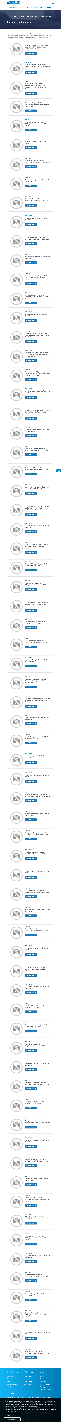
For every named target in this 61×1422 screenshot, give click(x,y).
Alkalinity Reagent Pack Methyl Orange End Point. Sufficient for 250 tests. (37, 66)
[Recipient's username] (16, 7)
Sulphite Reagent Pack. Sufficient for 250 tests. (37, 1333)
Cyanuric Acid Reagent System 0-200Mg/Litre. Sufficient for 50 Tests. (36, 546)
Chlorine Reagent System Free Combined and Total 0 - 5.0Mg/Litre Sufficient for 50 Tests (37, 373)
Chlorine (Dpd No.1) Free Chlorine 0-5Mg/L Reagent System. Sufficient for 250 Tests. (37, 354)
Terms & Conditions (45, 1389)
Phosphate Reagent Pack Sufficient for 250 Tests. (37, 1141)
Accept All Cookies (12, 1415)
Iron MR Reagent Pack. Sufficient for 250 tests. (37, 756)
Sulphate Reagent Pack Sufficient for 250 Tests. (37, 1256)
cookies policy (34, 1406)
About (41, 1376)
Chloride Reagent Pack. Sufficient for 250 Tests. (36, 315)
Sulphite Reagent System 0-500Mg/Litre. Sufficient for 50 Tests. (35, 1314)
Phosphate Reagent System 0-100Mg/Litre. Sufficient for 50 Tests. (37, 1121)
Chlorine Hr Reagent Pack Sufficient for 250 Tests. (37, 430)
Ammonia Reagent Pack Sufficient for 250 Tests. (36, 219)
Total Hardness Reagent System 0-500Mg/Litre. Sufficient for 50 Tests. (37, 604)
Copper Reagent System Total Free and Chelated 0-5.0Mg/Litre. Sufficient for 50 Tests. (37, 508)
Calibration (10, 1379)
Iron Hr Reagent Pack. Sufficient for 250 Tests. (37, 776)
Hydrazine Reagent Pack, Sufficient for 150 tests (37, 660)
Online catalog (27, 1376)
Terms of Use (27, 1384)
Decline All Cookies (12, 1419)
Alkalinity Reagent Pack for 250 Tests (36, 142)
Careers (42, 1379)
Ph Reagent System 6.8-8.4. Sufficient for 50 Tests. (34, 1006)
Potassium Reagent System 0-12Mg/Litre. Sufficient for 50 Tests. (37, 1160)
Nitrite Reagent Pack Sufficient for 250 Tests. (37, 949)
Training (9, 1381)
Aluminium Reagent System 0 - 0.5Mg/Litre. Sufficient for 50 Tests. (37, 161)
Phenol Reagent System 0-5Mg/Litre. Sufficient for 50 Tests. (36, 1045)
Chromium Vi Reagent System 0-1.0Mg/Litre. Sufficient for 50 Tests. (37, 449)
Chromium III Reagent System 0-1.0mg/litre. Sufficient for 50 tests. (37, 468)
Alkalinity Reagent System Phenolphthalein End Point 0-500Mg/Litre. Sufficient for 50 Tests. (35, 86)
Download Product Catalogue (42, 7)
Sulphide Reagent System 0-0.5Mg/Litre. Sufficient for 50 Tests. (37, 1275)
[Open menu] (53, 3)
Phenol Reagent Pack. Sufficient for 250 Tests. (37, 1064)
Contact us (43, 1381)
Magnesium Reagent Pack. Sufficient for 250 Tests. (37, 814)
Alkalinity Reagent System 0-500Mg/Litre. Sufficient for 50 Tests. (35, 123)
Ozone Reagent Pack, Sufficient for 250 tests (37, 987)
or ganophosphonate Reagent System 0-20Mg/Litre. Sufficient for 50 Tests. (37, 969)
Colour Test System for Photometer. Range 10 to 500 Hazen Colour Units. (37, 488)
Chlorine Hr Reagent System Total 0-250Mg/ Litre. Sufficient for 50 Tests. (37, 412)
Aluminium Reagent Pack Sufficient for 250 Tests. (37, 180)
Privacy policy (44, 1387)
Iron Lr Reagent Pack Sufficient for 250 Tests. (37, 718)
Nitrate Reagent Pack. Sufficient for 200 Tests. (37, 910)
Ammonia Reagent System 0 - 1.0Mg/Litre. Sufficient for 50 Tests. (37, 199)
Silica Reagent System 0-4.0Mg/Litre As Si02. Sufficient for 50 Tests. (37, 1199)
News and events (45, 1384)
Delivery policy (27, 1381)
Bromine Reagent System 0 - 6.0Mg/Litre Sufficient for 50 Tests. (37, 238)
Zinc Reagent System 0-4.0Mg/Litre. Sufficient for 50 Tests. (37, 1352)
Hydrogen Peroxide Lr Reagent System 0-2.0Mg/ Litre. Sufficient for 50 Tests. (36, 680)
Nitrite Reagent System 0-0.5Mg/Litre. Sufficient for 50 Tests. (37, 929)
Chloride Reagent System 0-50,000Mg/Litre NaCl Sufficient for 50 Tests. (37, 296)
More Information (31, 53)
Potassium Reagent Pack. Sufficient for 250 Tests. (37, 1179)
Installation (10, 1376)
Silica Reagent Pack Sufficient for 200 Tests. (36, 1217)
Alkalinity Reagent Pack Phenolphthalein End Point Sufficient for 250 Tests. (37, 104)
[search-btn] (28, 7)
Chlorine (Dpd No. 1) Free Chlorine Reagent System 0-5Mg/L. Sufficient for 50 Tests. (37, 335)
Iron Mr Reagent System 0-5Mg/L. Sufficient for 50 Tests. (37, 737)
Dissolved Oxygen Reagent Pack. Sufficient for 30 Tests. (36, 564)
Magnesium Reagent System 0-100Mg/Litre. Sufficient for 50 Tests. (37, 795)
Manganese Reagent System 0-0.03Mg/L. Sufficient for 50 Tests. (36, 833)
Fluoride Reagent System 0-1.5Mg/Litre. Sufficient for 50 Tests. (37, 584)
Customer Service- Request (12, 1385)
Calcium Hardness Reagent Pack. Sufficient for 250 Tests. (36, 1025)
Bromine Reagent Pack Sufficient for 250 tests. (37, 257)
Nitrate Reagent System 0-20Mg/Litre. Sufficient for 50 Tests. (37, 891)
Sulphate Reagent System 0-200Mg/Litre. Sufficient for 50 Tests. (35, 1238)
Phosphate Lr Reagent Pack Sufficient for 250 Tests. (34, 1102)
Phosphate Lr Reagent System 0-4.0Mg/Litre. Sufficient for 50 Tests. (37, 1083)
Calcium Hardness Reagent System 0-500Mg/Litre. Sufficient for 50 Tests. (37, 277)
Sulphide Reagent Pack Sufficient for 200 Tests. (37, 1294)
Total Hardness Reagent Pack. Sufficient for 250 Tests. (35, 622)
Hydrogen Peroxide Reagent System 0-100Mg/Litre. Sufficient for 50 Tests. (37, 700)
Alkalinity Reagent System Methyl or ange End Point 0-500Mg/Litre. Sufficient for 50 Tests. (37, 47)
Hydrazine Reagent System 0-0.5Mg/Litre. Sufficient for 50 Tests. (37, 641)
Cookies (25, 1379)
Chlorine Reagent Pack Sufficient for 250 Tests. (37, 392)
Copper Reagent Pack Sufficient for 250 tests (37, 526)
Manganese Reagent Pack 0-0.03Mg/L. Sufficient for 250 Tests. (37, 853)
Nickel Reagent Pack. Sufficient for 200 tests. (37, 872)
